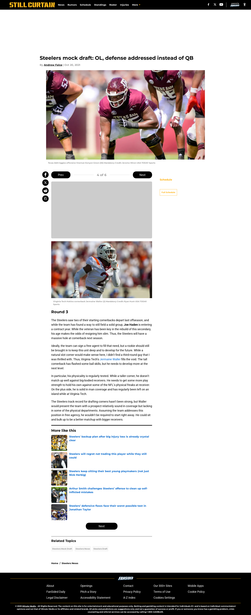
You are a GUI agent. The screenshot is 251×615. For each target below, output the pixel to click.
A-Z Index (129, 597)
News (61, 4)
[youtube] (221, 4)
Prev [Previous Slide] (61, 175)
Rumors (72, 4)
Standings (100, 4)
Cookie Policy (196, 591)
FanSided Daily (55, 591)
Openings (86, 585)
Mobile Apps (196, 585)
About (50, 585)
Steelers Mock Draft (62, 549)
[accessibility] (244, 4)
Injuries (124, 4)
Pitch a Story (88, 591)
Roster (113, 4)
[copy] (45, 198)
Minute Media (29, 606)
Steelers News (83, 549)
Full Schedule (168, 187)
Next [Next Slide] (142, 175)
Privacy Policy (132, 591)
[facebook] (208, 4)
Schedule (85, 4)
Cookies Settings (164, 597)
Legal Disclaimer (57, 597)
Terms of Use (162, 591)
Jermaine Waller (110, 359)
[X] (215, 4)
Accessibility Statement (95, 597)
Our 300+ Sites (163, 585)
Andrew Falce (53, 64)
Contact (128, 585)
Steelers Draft (100, 549)
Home (54, 563)
